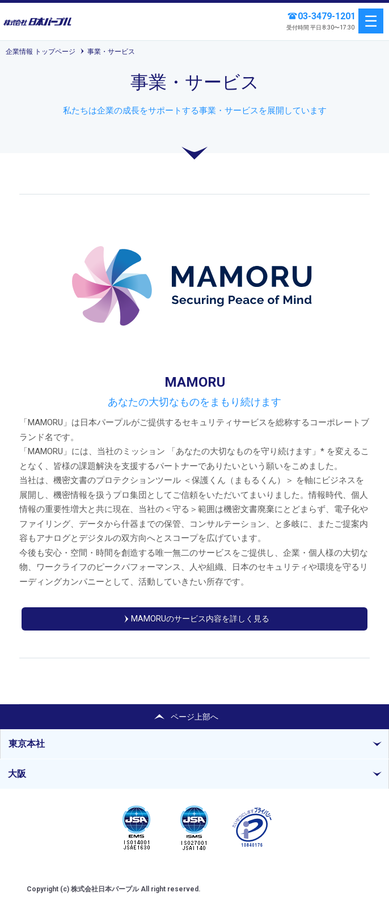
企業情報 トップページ (40, 52)
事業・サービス (111, 52)
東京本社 (27, 743)
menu (370, 21)
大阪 (17, 773)
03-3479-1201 (327, 16)
